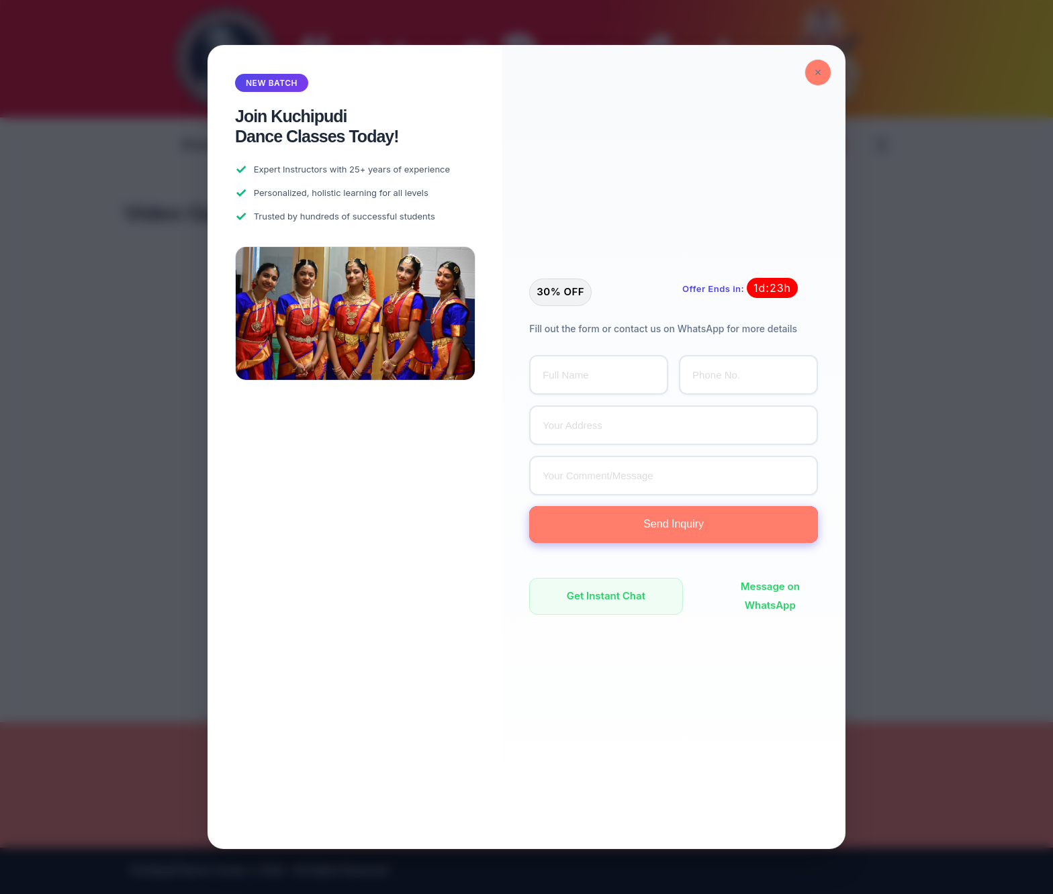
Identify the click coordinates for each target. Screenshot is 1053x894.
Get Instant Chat (606, 595)
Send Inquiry (673, 524)
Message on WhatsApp (770, 596)
